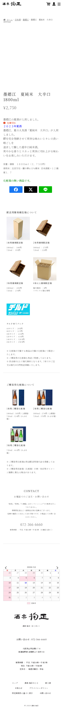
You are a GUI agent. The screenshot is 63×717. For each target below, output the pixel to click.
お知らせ (18, 688)
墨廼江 (26, 19)
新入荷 (48, 683)
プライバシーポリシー (38, 688)
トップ (15, 683)
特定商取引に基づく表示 (22, 693)
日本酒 (18, 19)
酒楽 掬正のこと (31, 683)
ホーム (10, 19)
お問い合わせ (45, 693)
